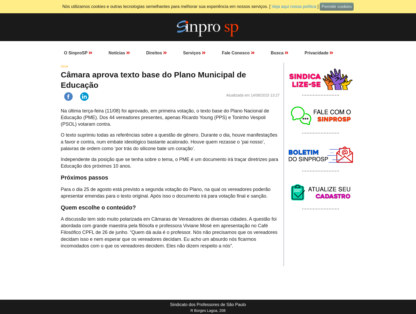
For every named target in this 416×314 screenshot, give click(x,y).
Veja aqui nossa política (294, 6)
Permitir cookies (337, 6)
